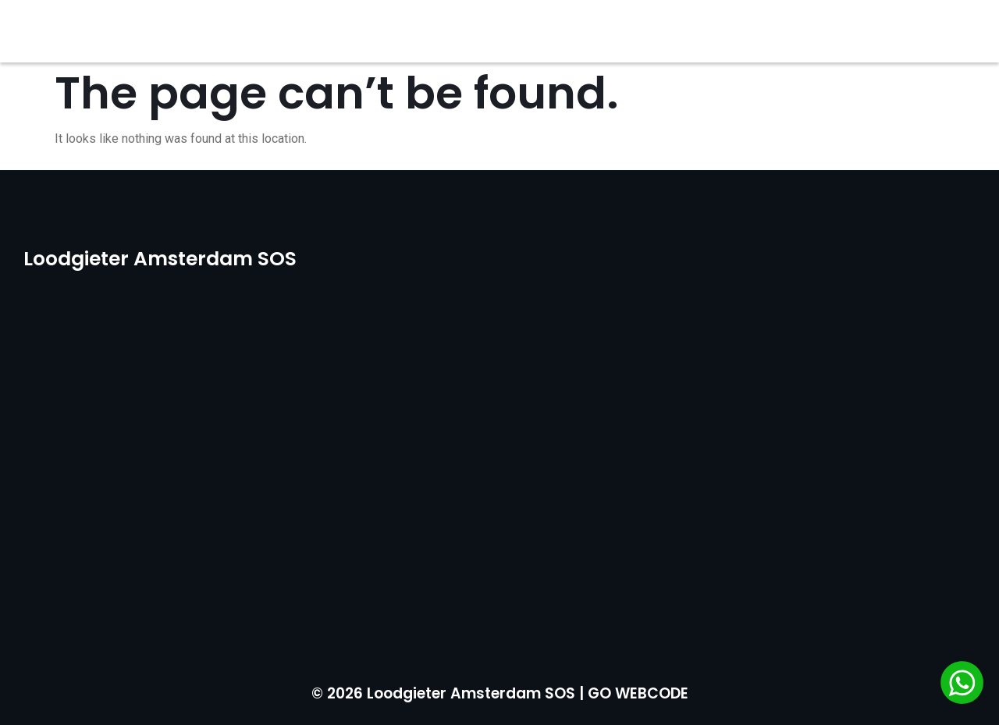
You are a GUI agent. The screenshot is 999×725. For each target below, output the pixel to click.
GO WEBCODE (638, 693)
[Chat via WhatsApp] (961, 685)
